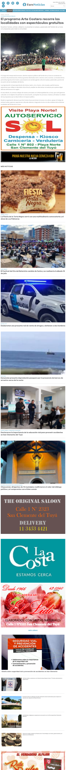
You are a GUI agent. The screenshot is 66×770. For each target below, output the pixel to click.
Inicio (3, 10)
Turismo (47, 10)
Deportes (40, 10)
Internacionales (54, 10)
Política (28, 10)
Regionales (16, 10)
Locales (9, 10)
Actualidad (34, 10)
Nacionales (22, 10)
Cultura (62, 10)
